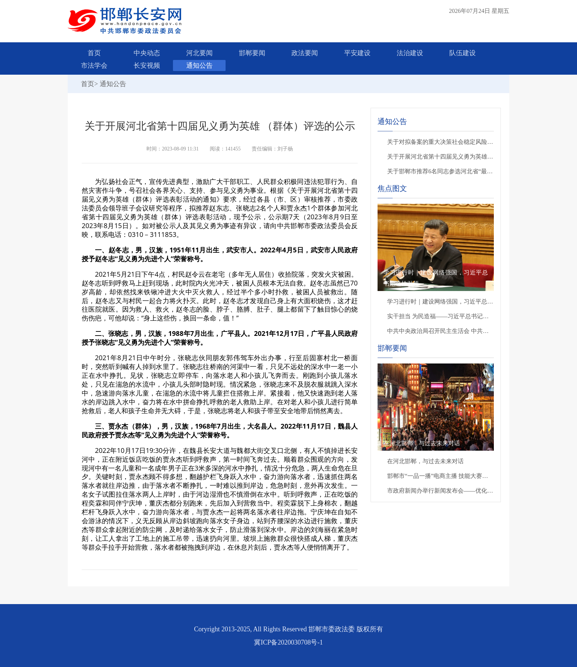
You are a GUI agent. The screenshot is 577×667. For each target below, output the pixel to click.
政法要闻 (304, 53)
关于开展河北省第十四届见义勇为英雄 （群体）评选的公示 (440, 156)
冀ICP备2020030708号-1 (288, 642)
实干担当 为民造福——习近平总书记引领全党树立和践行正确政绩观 (440, 316)
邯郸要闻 (252, 53)
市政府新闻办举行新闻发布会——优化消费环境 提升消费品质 (440, 490)
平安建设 (357, 53)
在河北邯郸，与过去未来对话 (425, 461)
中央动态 (147, 53)
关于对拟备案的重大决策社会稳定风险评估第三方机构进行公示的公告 (440, 142)
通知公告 (199, 65)
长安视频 (147, 65)
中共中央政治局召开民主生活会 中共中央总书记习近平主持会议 (440, 331)
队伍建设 (462, 53)
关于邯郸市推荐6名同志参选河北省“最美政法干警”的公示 (440, 171)
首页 (94, 53)
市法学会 (94, 65)
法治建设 (410, 53)
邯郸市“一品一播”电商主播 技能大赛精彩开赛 (440, 476)
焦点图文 (392, 188)
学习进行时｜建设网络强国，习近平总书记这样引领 (440, 301)
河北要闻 (199, 53)
